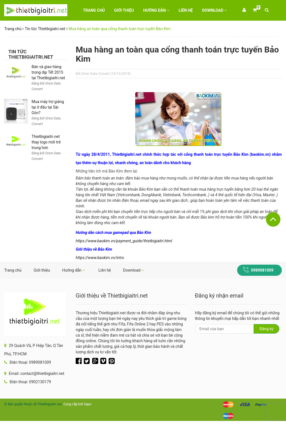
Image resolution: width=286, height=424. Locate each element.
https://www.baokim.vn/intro (100, 257)
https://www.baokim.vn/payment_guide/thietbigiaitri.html (124, 241)
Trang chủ (94, 10)
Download (214, 10)
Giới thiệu (124, 10)
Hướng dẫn (156, 10)
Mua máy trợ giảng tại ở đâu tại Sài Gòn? (48, 107)
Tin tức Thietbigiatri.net (45, 29)
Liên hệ (186, 10)
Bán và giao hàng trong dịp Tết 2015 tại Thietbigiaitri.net (48, 72)
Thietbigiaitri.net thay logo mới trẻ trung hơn (46, 142)
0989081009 (262, 270)
